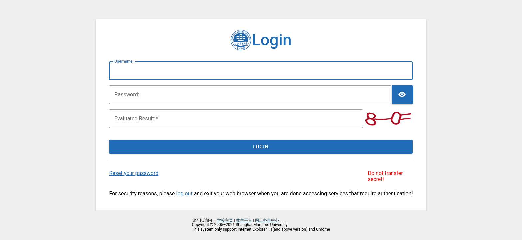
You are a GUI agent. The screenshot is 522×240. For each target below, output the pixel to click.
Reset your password (133, 173)
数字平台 (244, 220)
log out (184, 193)
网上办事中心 (267, 220)
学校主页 (225, 220)
